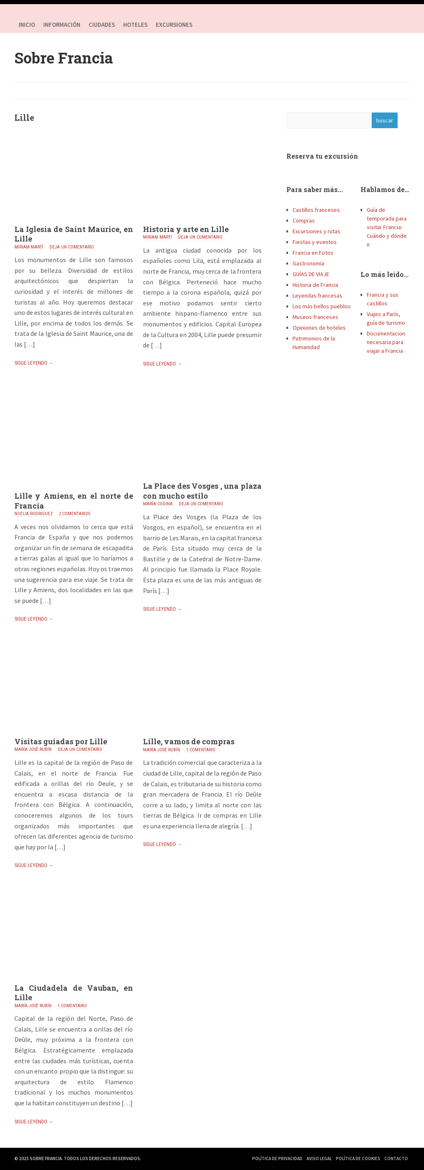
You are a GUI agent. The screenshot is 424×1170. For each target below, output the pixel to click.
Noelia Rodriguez (33, 513)
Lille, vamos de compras (188, 741)
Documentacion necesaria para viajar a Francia (386, 342)
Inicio (27, 24)
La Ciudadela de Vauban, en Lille (73, 992)
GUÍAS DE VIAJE (311, 274)
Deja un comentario (71, 247)
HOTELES (135, 24)
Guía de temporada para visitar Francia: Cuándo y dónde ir (387, 227)
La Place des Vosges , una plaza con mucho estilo (202, 490)
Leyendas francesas (317, 295)
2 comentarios (74, 513)
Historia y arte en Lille (186, 229)
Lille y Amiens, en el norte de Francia (73, 500)
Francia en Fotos (313, 252)
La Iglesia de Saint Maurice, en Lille (73, 234)
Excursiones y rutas (316, 231)
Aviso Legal (319, 1158)
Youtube (402, 24)
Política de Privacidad (277, 1158)
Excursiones (174, 24)
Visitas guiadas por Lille (60, 741)
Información (61, 24)
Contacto (396, 1158)
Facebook (369, 24)
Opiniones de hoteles (319, 327)
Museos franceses (315, 317)
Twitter (385, 24)
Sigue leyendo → (34, 363)
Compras (304, 220)
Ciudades (102, 24)
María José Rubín (33, 749)
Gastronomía (308, 263)
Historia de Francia (315, 284)
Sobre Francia (63, 58)
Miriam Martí (28, 247)
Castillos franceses (316, 209)
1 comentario (201, 750)
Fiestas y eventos (315, 242)
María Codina (158, 503)
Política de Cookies (358, 1158)
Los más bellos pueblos (322, 306)
